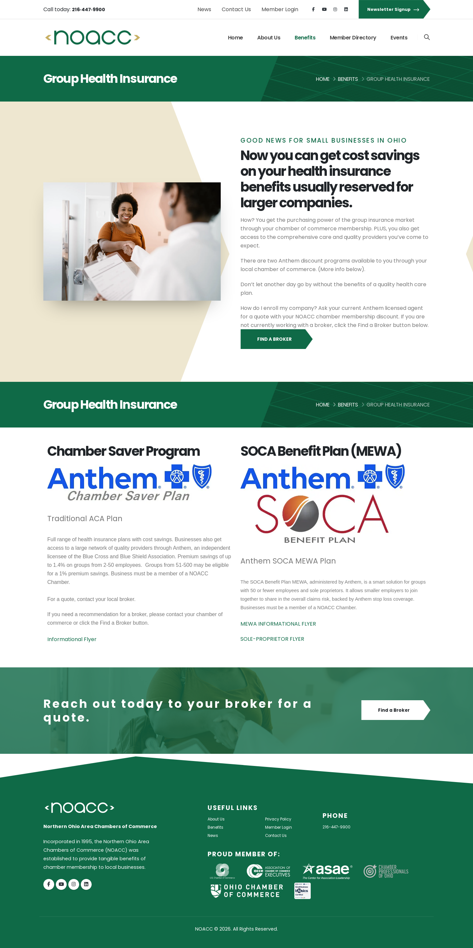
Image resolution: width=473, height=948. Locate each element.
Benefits (304, 37)
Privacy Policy (281, 819)
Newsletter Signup (394, 9)
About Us (268, 37)
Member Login (279, 9)
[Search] (426, 37)
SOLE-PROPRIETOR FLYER (272, 639)
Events (398, 37)
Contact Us (236, 9)
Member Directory (352, 37)
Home (234, 37)
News (204, 9)
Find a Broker (276, 339)
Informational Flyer (72, 639)
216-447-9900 (339, 826)
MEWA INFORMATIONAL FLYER (278, 624)
